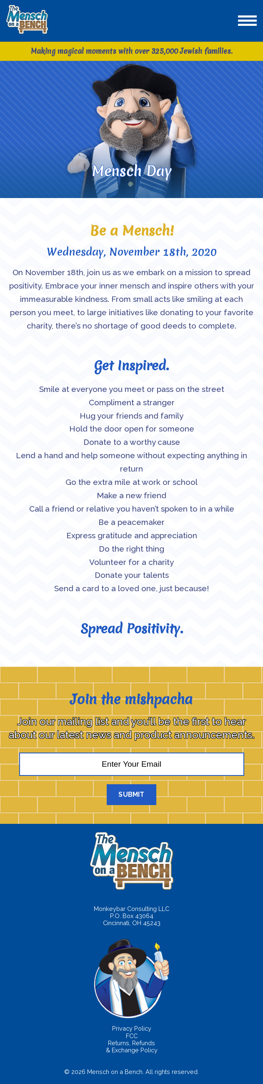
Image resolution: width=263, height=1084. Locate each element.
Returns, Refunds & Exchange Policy (132, 1046)
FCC (132, 1035)
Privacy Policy (131, 1028)
